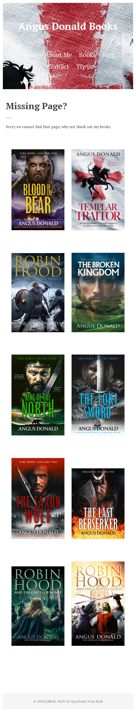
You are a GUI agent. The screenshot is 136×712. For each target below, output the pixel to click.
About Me (58, 55)
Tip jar (85, 66)
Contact (58, 66)
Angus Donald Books (68, 26)
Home (29, 55)
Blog (109, 55)
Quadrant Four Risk (87, 701)
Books (87, 55)
